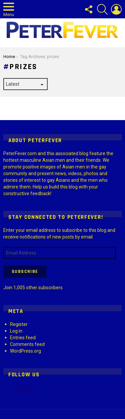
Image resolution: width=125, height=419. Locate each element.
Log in (16, 331)
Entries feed (23, 337)
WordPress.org (25, 351)
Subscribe (25, 272)
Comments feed (27, 344)
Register (19, 324)
